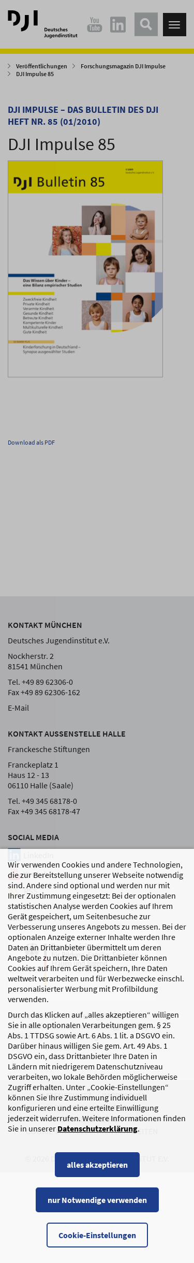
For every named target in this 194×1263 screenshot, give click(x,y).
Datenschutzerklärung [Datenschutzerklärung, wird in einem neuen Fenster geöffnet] (97, 1128)
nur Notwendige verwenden (97, 1200)
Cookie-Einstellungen (97, 1235)
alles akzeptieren (97, 1164)
